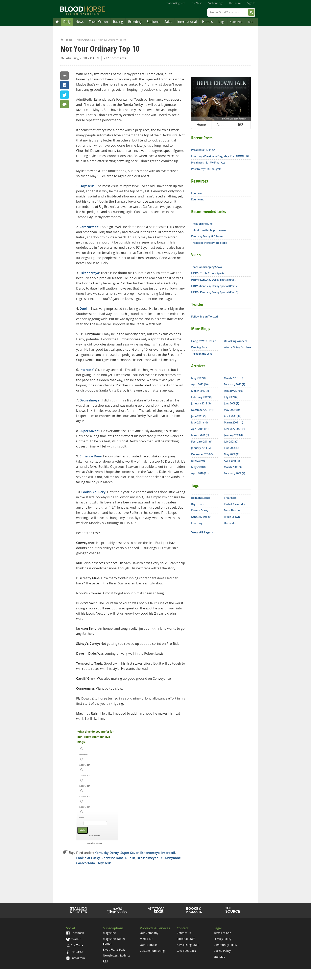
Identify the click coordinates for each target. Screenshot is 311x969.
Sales (168, 21)
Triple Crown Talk (85, 39)
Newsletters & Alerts (116, 955)
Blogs (221, 22)
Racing (118, 21)
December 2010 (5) (202, 454)
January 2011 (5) (201, 448)
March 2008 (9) (233, 467)
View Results (94, 836)
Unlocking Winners (235, 341)
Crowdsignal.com (94, 843)
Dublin (84, 308)
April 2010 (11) (199, 473)
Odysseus (87, 186)
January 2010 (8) (233, 391)
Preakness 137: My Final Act (208, 162)
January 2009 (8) (233, 435)
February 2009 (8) (234, 429)
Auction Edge (215, 3)
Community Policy (225, 945)
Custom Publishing (152, 951)
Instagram (75, 958)
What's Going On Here (237, 347)
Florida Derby (199, 510)
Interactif (86, 370)
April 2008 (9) (232, 460)
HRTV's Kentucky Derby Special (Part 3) (214, 292)
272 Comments (115, 58)
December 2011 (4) (202, 410)
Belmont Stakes (200, 497)
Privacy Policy (222, 939)
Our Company (149, 933)
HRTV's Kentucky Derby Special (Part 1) (214, 279)
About (221, 124)
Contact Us (184, 933)
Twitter (64, 94)
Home (61, 39)
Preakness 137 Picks (203, 150)
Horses (207, 21)
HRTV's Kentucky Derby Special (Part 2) (214, 286)
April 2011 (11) (199, 429)
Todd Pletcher (232, 510)
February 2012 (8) (201, 397)
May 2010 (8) (198, 467)
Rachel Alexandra (235, 504)
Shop (194, 910)
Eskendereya (89, 273)
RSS (241, 124)
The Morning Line (201, 223)
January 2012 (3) (201, 403)
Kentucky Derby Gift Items (207, 236)
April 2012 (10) (199, 384)
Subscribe (236, 22)
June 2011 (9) (198, 416)
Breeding (135, 21)
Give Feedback (186, 951)
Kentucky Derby (107, 853)
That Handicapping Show (206, 267)
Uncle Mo (229, 523)
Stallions (153, 21)
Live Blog (196, 523)
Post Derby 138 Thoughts (206, 169)
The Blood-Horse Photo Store (209, 242)
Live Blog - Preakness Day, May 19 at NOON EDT (220, 156)
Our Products (148, 945)
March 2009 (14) (233, 422)
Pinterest (74, 952)
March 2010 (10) (233, 378)
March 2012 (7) (200, 391)
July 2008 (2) (231, 441)
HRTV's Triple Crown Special (208, 273)
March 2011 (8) (200, 435)
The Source (235, 3)
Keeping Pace (199, 347)
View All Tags (201, 532)
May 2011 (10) (199, 422)
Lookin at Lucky (88, 858)
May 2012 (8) (198, 378)
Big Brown (197, 504)
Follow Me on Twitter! (204, 316)
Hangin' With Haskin (203, 341)
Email (64, 75)
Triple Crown (98, 21)
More (251, 22)
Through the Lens (201, 353)
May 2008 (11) (232, 454)
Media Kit (146, 939)
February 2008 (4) (234, 473)
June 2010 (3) (198, 460)
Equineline (197, 199)
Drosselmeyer (90, 400)
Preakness (230, 497)
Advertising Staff (188, 945)
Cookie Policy (222, 951)
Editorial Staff (186, 939)
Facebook (64, 85)
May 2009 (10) (232, 410)
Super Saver (89, 431)
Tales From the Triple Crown (208, 230)
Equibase (196, 193)
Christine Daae (91, 456)
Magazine (109, 933)
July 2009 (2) (231, 397)
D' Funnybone (170, 858)
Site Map (219, 956)
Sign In (251, 3)
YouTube (74, 945)
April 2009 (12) (232, 416)
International (187, 21)
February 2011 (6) (201, 441)
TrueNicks (196, 3)
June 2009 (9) (231, 403)
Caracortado (89, 227)
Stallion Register (175, 3)
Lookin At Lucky (93, 492)
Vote (82, 830)
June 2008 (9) (231, 448)
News (80, 21)
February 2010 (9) (234, 384)
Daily (67, 21)
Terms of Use (222, 933)
